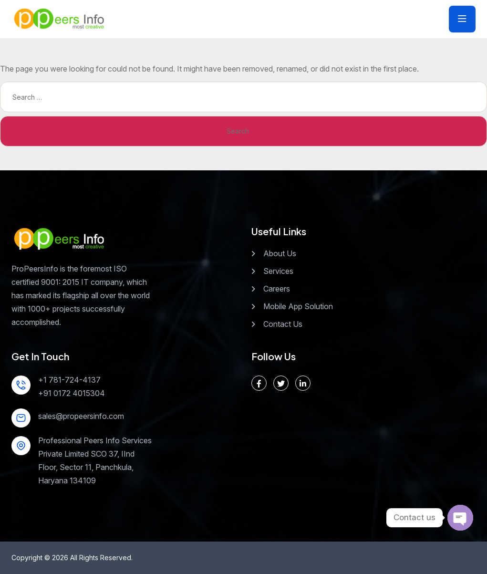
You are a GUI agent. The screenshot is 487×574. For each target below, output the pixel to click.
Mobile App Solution (298, 306)
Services (278, 271)
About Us (279, 253)
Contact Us (282, 324)
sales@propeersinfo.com (81, 416)
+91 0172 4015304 (71, 393)
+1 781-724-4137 (69, 380)
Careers (276, 288)
